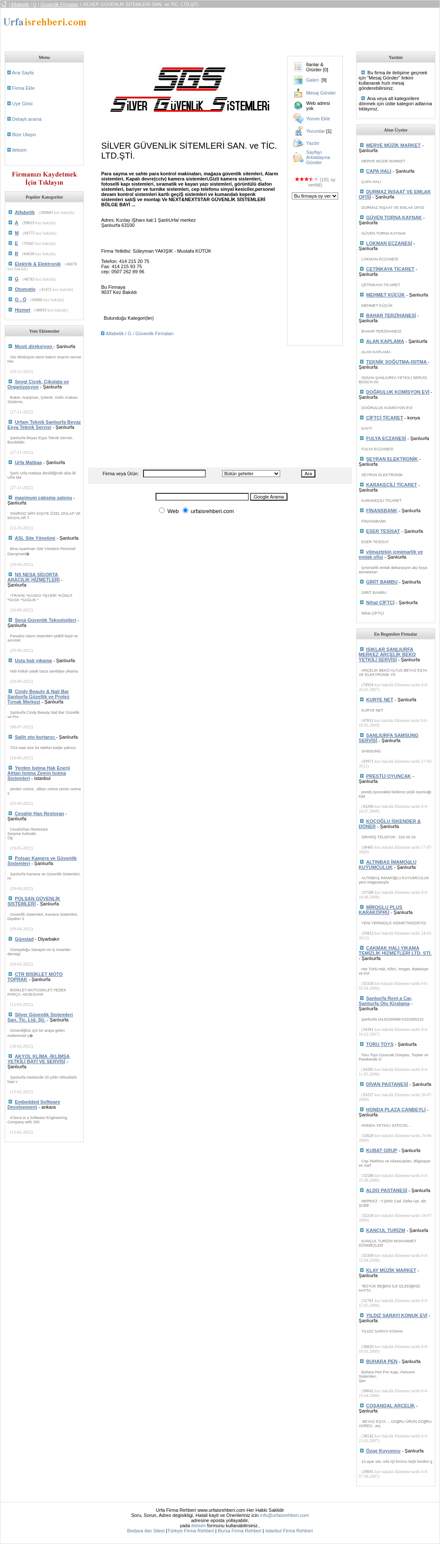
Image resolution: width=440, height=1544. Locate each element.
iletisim (19, 150)
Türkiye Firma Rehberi (190, 1530)
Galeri (312, 80)
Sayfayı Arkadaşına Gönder (318, 157)
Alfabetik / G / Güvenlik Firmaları (140, 333)
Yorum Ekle (318, 118)
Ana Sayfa (23, 72)
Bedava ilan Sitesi (146, 1530)
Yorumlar (315, 131)
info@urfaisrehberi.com (284, 1515)
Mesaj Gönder (321, 92)
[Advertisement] (250, 27)
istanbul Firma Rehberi (289, 1530)
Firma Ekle (23, 88)
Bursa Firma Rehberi (239, 1530)
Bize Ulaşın (24, 134)
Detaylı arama (26, 119)
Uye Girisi (22, 103)
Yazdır (312, 143)
